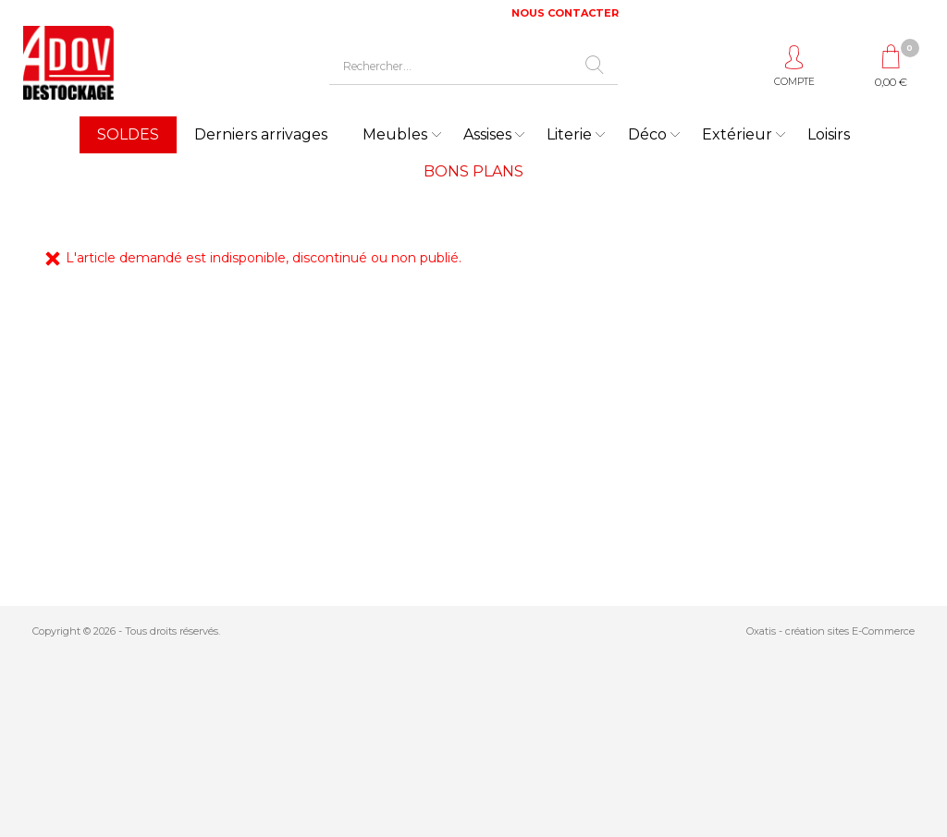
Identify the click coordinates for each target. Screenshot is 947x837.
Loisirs (828, 134)
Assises (487, 134)
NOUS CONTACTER (565, 12)
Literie (569, 134)
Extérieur (737, 134)
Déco (647, 134)
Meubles (395, 134)
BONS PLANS (473, 171)
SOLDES (128, 134)
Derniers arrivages (260, 134)
